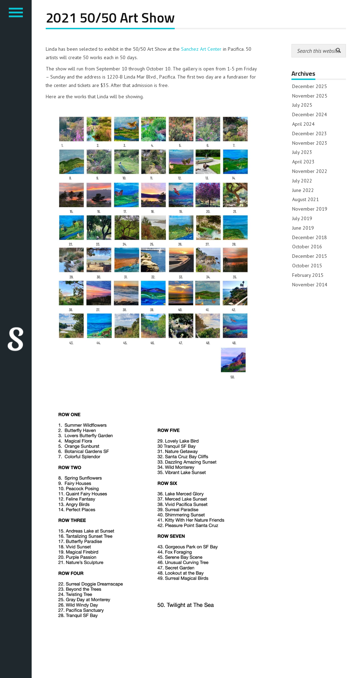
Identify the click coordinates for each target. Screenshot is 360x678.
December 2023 (309, 133)
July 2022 (302, 181)
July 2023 (302, 152)
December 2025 (309, 86)
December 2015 (309, 256)
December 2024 (309, 114)
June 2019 (303, 228)
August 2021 (305, 199)
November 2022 (309, 171)
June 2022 (303, 190)
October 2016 (307, 246)
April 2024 (303, 124)
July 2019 (302, 218)
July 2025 (302, 105)
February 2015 (307, 275)
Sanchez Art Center (201, 49)
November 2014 (309, 284)
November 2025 (309, 96)
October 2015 (307, 265)
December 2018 (309, 237)
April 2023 (303, 161)
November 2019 (309, 209)
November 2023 (309, 143)
